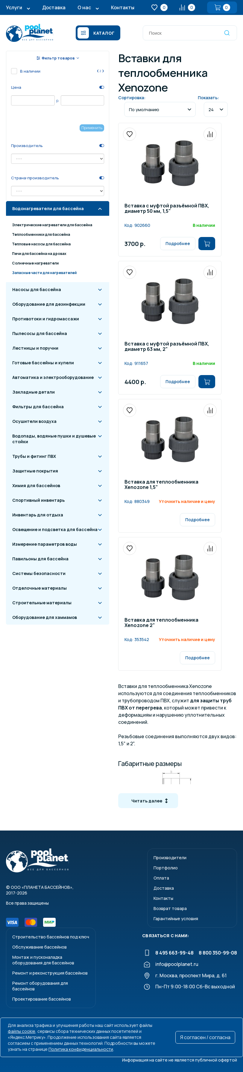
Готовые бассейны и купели (43, 363)
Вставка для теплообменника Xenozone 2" (161, 622)
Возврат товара (170, 908)
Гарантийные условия (176, 918)
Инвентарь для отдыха (37, 515)
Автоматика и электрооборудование (53, 377)
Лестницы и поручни (35, 348)
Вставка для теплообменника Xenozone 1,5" (161, 484)
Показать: (208, 97)
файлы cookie (21, 1031)
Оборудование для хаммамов (44, 617)
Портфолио (166, 868)
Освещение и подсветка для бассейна (55, 529)
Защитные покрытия (35, 471)
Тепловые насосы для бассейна (41, 244)
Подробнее (177, 243)
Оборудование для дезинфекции (48, 304)
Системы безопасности (39, 573)
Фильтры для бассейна (38, 406)
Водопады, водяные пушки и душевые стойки (54, 438)
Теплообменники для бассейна (41, 234)
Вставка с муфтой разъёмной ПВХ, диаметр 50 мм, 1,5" (166, 208)
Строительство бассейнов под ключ (50, 937)
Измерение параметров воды (44, 544)
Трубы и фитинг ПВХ (34, 456)
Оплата (161, 878)
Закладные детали (33, 392)
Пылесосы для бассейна (39, 333)
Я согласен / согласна (205, 1037)
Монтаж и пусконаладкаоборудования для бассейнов (43, 960)
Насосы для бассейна (36, 289)
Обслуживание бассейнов (39, 947)
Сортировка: (131, 97)
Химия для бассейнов (36, 485)
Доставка (54, 7)
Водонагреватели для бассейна (48, 208)
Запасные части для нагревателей (44, 272)
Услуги (14, 7)
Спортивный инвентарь (38, 500)
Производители (170, 857)
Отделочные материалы (39, 588)
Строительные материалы (42, 602)
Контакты (122, 7)
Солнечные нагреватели (35, 263)
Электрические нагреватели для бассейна (52, 224)
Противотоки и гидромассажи (45, 319)
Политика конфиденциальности (80, 1049)
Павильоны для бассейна (40, 559)
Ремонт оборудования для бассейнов (40, 986)
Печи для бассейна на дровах (39, 253)
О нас (84, 7)
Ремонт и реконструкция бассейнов (50, 973)
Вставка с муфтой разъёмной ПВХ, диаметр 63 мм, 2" (166, 346)
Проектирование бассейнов (41, 999)
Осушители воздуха (34, 421)
